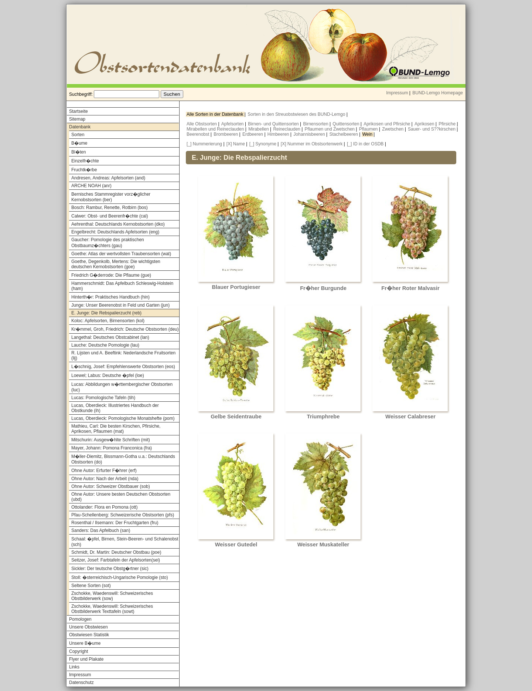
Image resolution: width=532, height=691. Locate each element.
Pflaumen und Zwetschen (330, 129)
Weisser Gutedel (236, 544)
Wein (368, 134)
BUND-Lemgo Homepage (437, 92)
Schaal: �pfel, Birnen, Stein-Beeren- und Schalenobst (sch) (124, 541)
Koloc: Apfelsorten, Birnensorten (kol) (107, 320)
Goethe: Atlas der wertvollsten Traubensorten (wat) (121, 253)
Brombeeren (226, 134)
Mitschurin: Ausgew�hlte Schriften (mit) (110, 439)
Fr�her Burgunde (323, 288)
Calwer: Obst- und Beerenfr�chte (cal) (109, 216)
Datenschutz (81, 682)
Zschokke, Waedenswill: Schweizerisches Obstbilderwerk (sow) (112, 596)
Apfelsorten (233, 124)
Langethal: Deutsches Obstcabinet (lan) (110, 337)
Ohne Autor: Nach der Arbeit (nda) (104, 478)
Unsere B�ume (84, 643)
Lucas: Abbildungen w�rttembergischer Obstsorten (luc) (122, 387)
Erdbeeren (253, 134)
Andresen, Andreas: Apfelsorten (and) (108, 178)
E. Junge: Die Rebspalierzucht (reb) (106, 313)
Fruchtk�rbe (84, 169)
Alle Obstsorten (202, 124)
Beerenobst (199, 134)
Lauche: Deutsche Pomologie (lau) (105, 345)
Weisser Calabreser (410, 416)
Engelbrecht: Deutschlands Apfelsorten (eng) (115, 232)
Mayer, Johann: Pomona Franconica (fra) (111, 448)
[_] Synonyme (262, 143)
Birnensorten (316, 124)
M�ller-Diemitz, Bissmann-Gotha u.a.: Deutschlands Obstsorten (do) (123, 459)
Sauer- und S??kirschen (432, 129)
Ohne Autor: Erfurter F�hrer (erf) (104, 470)
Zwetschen (393, 129)
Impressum (397, 92)
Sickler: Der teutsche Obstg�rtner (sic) (110, 568)
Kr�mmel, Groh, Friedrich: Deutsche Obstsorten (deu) (125, 329)
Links (74, 667)
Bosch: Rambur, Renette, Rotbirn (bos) (109, 207)
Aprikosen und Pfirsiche (387, 124)
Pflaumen (369, 129)
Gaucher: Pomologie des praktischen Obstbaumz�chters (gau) (107, 242)
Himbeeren (278, 134)
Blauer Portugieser (236, 287)
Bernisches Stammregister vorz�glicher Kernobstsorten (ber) (110, 197)
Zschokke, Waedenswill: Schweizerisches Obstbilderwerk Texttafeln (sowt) (112, 609)
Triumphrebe (323, 416)
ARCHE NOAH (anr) (91, 185)
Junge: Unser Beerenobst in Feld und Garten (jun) (120, 305)
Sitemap (77, 119)
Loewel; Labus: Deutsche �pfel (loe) (107, 375)
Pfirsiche (448, 124)
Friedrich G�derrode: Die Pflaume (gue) (111, 275)
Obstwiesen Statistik (89, 634)
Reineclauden (287, 129)
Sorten (77, 134)
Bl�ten (78, 152)
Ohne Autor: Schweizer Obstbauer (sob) (110, 486)
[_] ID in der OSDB (365, 143)
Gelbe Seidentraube (236, 416)
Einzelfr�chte (85, 161)
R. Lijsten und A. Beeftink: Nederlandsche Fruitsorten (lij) (123, 355)
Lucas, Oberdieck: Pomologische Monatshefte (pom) (122, 418)
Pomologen (80, 619)
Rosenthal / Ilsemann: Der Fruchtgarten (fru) (114, 522)
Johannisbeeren (309, 134)
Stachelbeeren (344, 134)
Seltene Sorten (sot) (91, 585)
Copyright (78, 651)
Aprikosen (425, 124)
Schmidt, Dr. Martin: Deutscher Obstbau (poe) (116, 552)
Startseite (78, 111)
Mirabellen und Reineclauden (216, 129)
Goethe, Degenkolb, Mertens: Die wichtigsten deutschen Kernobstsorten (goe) (115, 264)
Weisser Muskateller (323, 544)
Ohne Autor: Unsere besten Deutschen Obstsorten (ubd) (120, 497)
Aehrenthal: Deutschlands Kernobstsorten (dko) (118, 224)
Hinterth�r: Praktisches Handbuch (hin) (110, 297)
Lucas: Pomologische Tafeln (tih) (103, 397)
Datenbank (80, 126)
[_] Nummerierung (204, 143)
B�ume (79, 143)
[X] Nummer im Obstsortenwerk (311, 143)
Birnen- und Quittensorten (274, 124)
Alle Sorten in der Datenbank (216, 114)
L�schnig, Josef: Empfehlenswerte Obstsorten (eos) (123, 366)
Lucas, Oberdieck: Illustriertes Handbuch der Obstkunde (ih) (115, 408)
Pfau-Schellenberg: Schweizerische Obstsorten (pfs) (122, 515)
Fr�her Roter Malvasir (410, 288)
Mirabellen (259, 129)
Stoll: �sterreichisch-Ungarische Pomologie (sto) (119, 577)
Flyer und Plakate (86, 659)
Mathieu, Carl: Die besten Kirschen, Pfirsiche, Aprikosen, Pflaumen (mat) (115, 429)
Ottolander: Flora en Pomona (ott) (104, 507)
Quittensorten (346, 124)
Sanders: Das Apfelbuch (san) (100, 530)
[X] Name (235, 143)
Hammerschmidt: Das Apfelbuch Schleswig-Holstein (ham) (122, 286)
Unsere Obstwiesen (88, 627)
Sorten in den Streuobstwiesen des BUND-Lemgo (297, 114)
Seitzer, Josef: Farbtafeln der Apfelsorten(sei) (115, 560)
